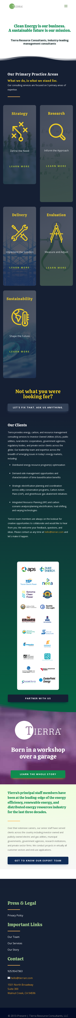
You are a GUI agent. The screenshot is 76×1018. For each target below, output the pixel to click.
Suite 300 (13, 989)
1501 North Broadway (20, 984)
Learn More (19, 166)
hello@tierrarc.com (54, 531)
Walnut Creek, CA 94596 (21, 993)
